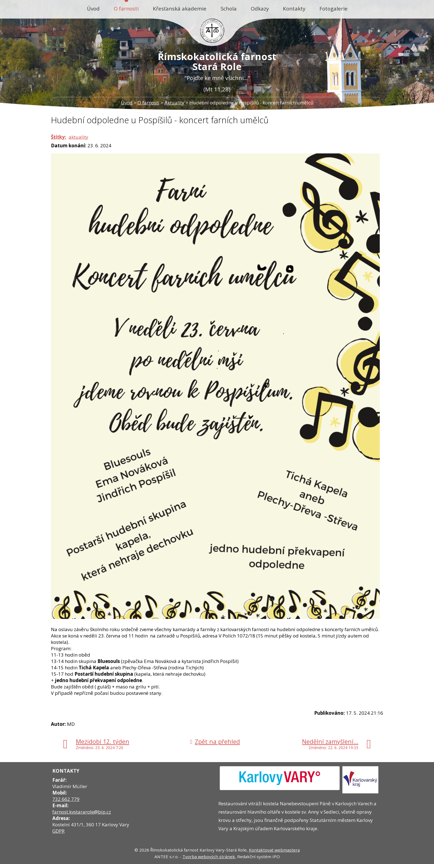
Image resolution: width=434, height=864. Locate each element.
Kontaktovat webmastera (274, 850)
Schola (229, 8)
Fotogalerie (333, 8)
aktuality (78, 137)
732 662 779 (65, 799)
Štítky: (58, 137)
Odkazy (260, 8)
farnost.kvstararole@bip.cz (81, 812)
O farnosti (126, 8)
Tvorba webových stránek (208, 856)
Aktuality (174, 102)
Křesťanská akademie (179, 8)
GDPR (58, 831)
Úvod (93, 8)
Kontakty (294, 8)
